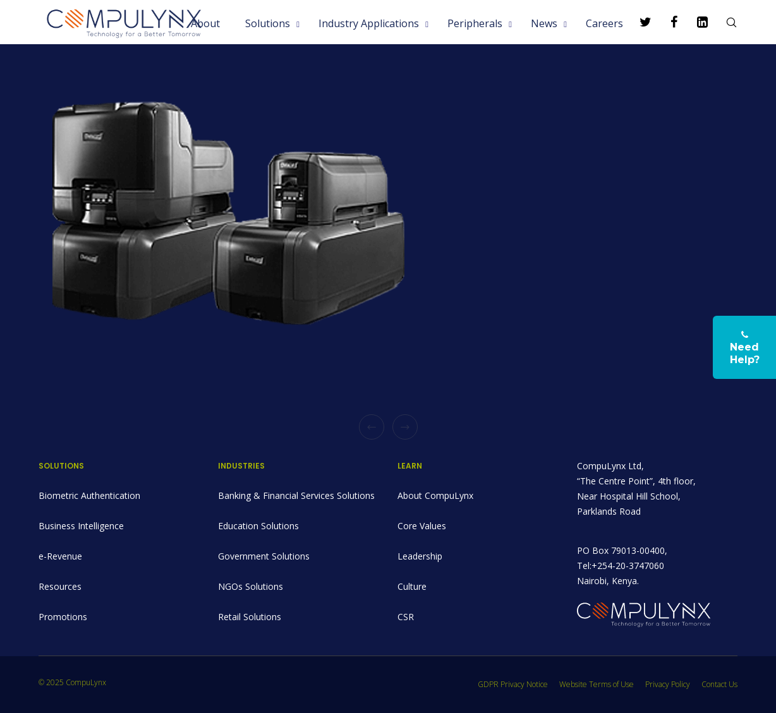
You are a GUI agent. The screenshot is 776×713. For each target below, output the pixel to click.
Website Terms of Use (596, 684)
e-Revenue (60, 556)
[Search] (723, 22)
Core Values (421, 526)
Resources (60, 586)
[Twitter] (638, 22)
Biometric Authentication (89, 495)
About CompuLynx (435, 495)
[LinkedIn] (695, 22)
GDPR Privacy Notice (513, 684)
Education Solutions (258, 526)
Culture (412, 586)
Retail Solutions (249, 617)
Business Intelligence (81, 526)
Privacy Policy (667, 684)
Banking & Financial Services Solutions (296, 495)
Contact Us (719, 684)
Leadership (419, 556)
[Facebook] (666, 22)
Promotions (63, 617)
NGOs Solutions (250, 586)
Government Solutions (264, 556)
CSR (405, 617)
